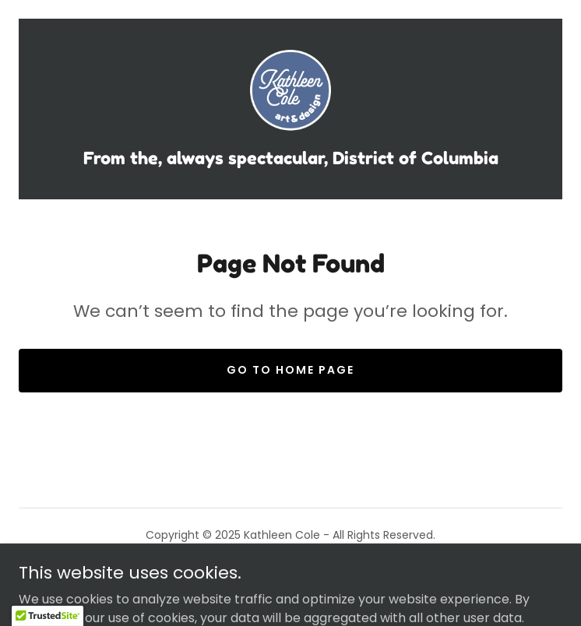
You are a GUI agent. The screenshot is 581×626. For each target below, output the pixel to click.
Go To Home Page (290, 370)
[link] (290, 92)
